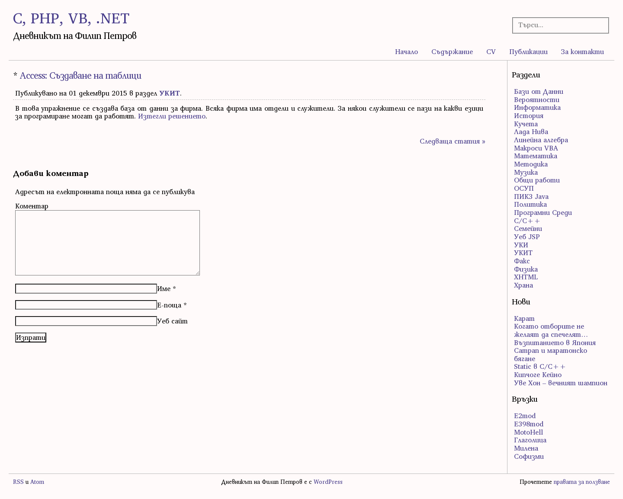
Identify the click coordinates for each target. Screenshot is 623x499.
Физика (526, 269)
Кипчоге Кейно (538, 374)
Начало (406, 51)
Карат (524, 318)
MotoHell (528, 432)
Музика (526, 172)
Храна (523, 285)
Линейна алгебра (541, 139)
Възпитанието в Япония (555, 342)
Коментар (31, 206)
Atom (37, 482)
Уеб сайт (172, 321)
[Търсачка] (556, 25)
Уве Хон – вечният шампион (560, 382)
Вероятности (536, 99)
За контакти (582, 51)
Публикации (528, 51)
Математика (535, 155)
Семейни (528, 228)
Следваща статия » (452, 141)
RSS (18, 482)
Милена (526, 448)
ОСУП (524, 188)
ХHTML (526, 276)
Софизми (529, 456)
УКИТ (169, 93)
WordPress (328, 482)
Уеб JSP (527, 236)
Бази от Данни (538, 91)
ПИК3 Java (531, 196)
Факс (522, 260)
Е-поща (169, 305)
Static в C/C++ (540, 366)
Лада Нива (531, 131)
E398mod (528, 423)
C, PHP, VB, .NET (71, 18)
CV (491, 51)
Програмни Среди (543, 212)
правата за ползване (582, 482)
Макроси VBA (536, 148)
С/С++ (527, 220)
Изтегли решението (172, 116)
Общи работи (537, 180)
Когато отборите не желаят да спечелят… (551, 330)
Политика (530, 204)
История (528, 115)
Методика (531, 164)
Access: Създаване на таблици (80, 75)
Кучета (526, 123)
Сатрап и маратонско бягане (550, 354)
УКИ (521, 244)
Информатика (537, 107)
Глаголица (530, 439)
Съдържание (452, 51)
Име (163, 288)
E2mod (525, 415)
